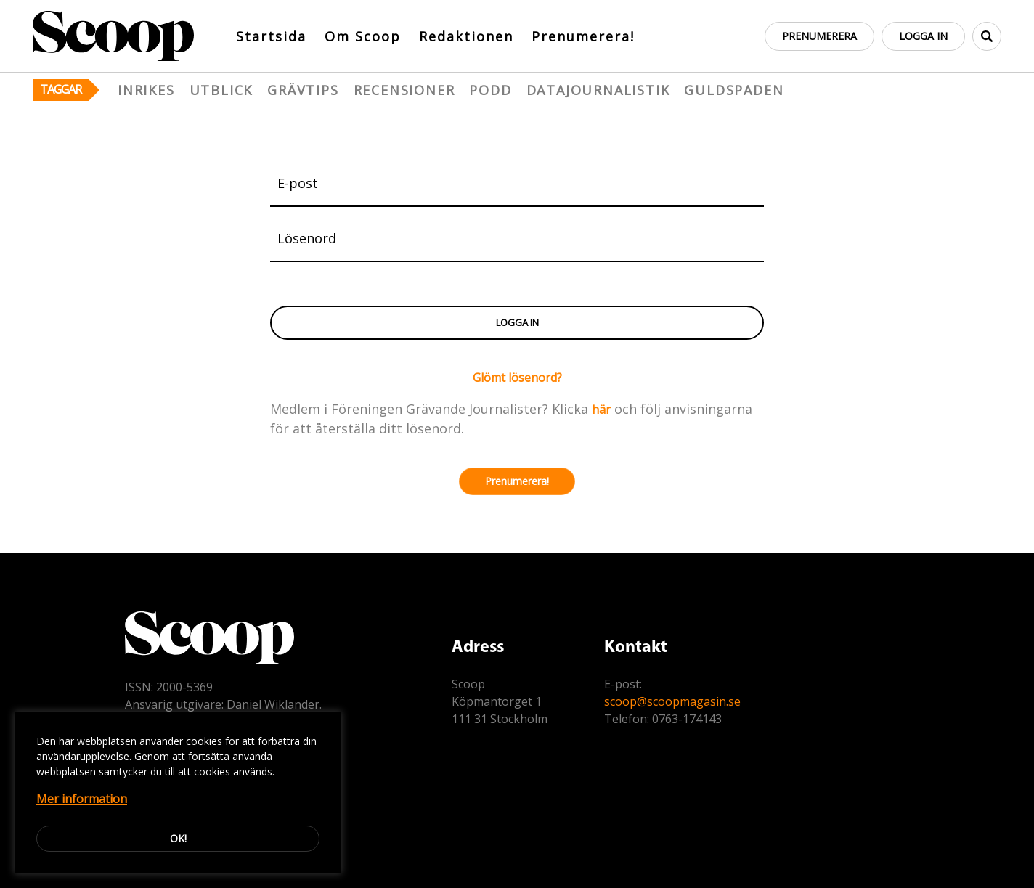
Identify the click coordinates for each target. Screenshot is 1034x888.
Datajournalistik (598, 90)
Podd (490, 90)
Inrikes (146, 90)
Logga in (923, 36)
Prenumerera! (583, 36)
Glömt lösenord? (517, 378)
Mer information (81, 799)
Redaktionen (466, 36)
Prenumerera (819, 36)
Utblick (221, 90)
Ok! (178, 838)
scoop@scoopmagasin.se (672, 701)
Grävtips (302, 90)
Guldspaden (733, 90)
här (601, 409)
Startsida (271, 36)
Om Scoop (363, 36)
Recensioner (404, 90)
